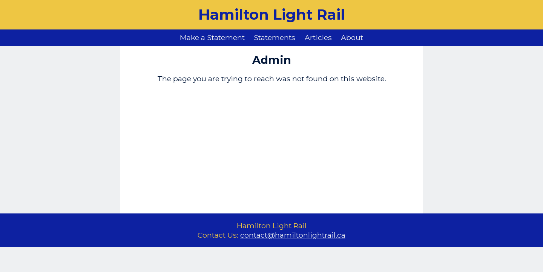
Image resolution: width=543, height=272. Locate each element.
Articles (318, 37)
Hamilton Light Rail (271, 14)
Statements (274, 37)
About (352, 37)
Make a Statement (212, 37)
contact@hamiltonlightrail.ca (292, 235)
